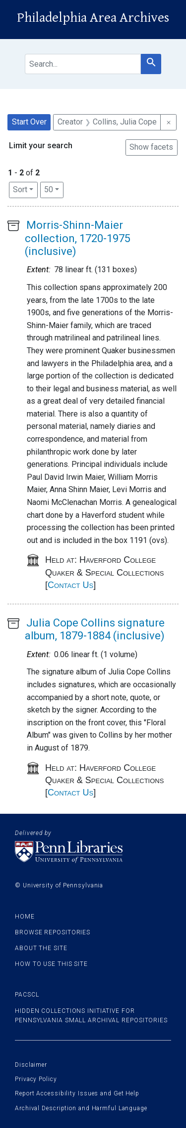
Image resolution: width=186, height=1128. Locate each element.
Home (25, 916)
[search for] (83, 64)
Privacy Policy (36, 1079)
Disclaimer (31, 1064)
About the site (41, 948)
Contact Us (70, 585)
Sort (20, 189)
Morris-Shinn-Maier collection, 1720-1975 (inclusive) (77, 238)
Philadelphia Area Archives (93, 18)
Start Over (29, 121)
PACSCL (27, 994)
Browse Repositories (52, 932)
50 (53, 188)
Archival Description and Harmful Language (81, 1108)
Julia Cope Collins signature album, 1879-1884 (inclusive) (95, 629)
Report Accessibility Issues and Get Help (77, 1093)
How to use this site (51, 964)
